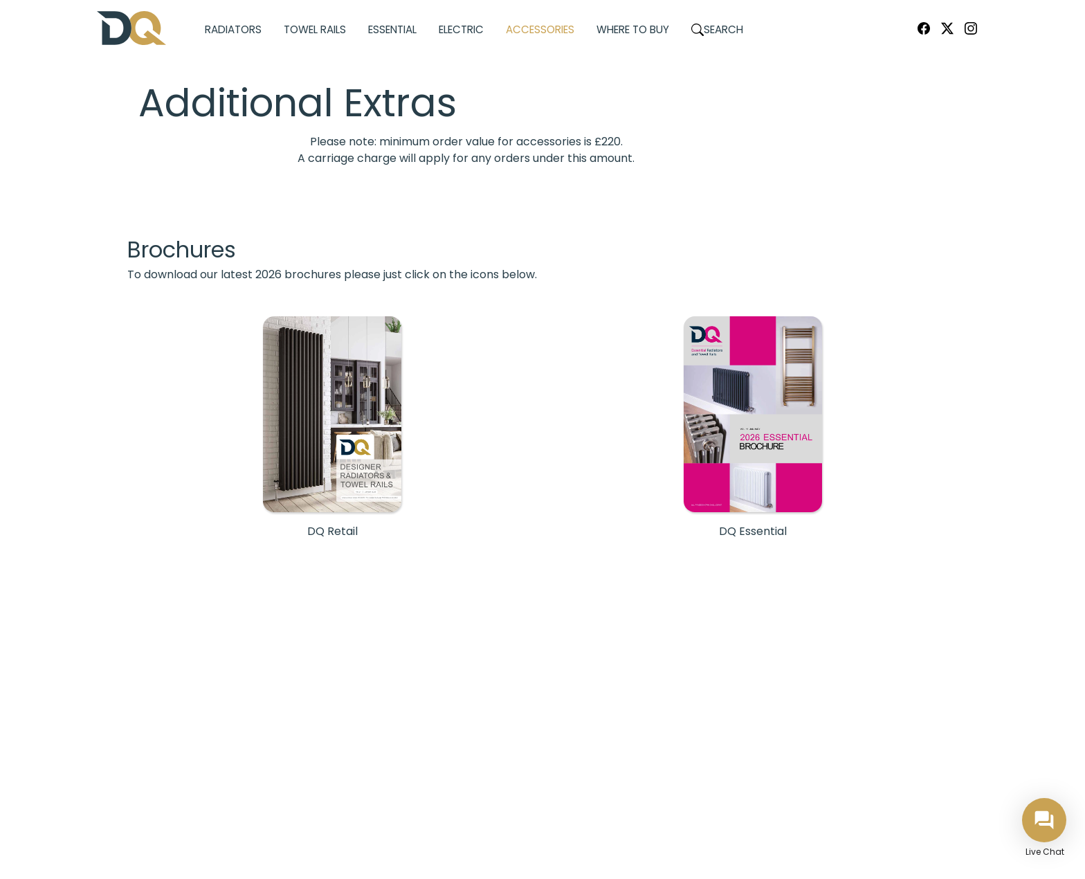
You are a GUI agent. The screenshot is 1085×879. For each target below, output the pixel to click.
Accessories (540, 29)
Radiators (233, 29)
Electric (461, 29)
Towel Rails (315, 29)
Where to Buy (632, 29)
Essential (392, 29)
